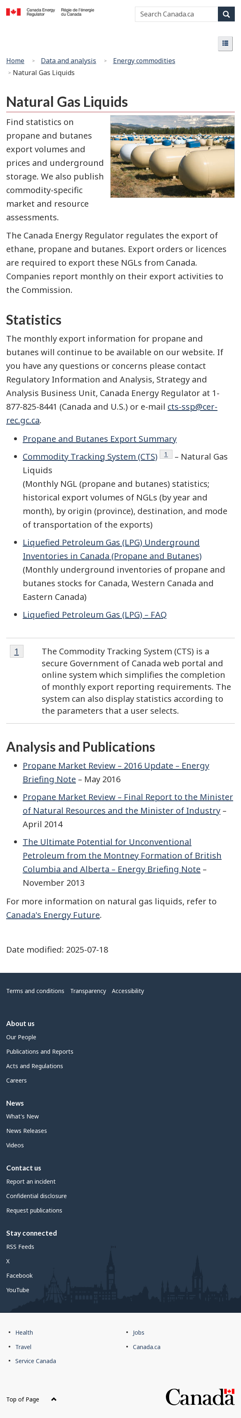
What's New (22, 1116)
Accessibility (128, 991)
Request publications (34, 1210)
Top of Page (31, 1399)
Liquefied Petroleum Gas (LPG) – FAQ (95, 614)
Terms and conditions (35, 991)
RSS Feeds (20, 1246)
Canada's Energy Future (53, 914)
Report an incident (31, 1181)
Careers (16, 1080)
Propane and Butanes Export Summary (100, 438)
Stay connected (31, 1233)
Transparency (88, 991)
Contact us (23, 1167)
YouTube (17, 1290)
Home (15, 60)
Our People (21, 1037)
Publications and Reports (39, 1051)
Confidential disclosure (36, 1196)
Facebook (19, 1275)
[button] (225, 43)
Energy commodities (144, 60)
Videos (15, 1145)
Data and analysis (68, 60)
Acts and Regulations (34, 1066)
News (15, 1103)
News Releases (26, 1131)
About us (20, 1023)
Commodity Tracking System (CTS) (90, 456)
